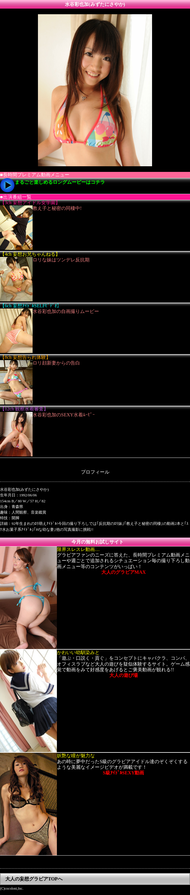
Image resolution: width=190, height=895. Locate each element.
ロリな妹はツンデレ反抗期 (61, 259)
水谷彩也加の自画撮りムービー (66, 311)
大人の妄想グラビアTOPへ (34, 878)
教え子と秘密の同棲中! (57, 208)
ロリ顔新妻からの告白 (56, 362)
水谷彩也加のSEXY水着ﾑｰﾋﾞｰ (64, 414)
